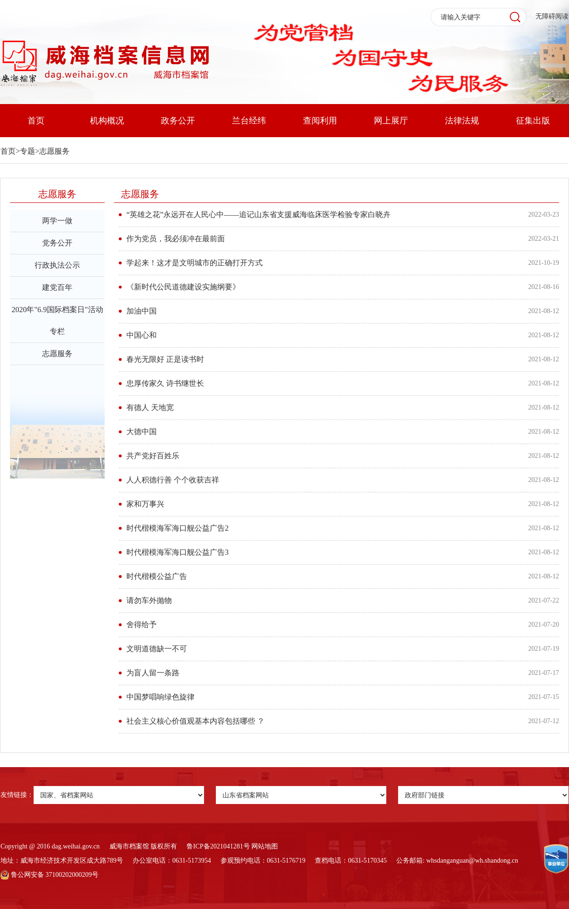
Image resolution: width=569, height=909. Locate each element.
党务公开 (57, 243)
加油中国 (141, 311)
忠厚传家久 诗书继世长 (165, 383)
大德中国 (141, 432)
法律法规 (462, 120)
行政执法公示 (57, 265)
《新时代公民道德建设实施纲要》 (183, 287)
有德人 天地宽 (150, 407)
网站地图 (264, 846)
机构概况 (107, 120)
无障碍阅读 (552, 16)
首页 (35, 120)
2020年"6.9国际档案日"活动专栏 (57, 320)
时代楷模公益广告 (156, 576)
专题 (27, 151)
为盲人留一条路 (152, 673)
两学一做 (57, 221)
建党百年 (57, 287)
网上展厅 (391, 120)
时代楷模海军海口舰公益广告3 (177, 552)
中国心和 (141, 335)
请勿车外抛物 (149, 600)
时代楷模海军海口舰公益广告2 (177, 528)
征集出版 (533, 120)
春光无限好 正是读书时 (165, 359)
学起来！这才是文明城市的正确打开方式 (194, 263)
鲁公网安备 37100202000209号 (49, 874)
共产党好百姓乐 (152, 456)
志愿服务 (54, 151)
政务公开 (178, 120)
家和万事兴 (145, 504)
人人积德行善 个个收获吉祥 (172, 480)
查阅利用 (320, 120)
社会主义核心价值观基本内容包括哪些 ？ (195, 721)
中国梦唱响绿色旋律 (160, 697)
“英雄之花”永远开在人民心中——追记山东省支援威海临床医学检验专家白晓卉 (258, 214)
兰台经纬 (249, 120)
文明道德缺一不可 (156, 649)
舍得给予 (141, 625)
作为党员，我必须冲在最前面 (175, 239)
